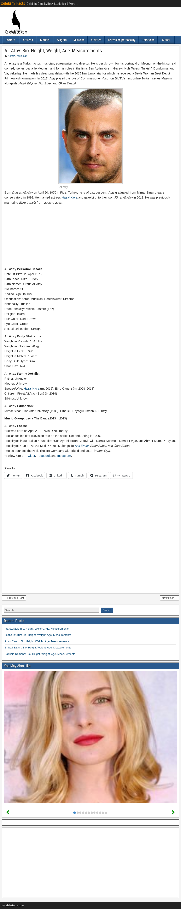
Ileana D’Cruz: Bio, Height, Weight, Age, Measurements (38, 634)
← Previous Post (14, 598)
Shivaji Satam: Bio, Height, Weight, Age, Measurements (38, 647)
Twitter (30, 455)
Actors (10, 40)
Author (166, 40)
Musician (78, 40)
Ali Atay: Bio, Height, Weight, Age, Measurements (53, 51)
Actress (28, 40)
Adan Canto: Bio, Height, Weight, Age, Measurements (37, 641)
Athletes (96, 40)
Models (44, 40)
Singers (62, 40)
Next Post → (169, 598)
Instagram (64, 455)
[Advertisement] (90, 237)
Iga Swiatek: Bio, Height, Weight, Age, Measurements (37, 628)
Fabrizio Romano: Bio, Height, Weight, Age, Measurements (40, 654)
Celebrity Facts (13, 3)
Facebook (44, 455)
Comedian (148, 40)
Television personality (121, 40)
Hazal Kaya (69, 197)
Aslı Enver (81, 445)
